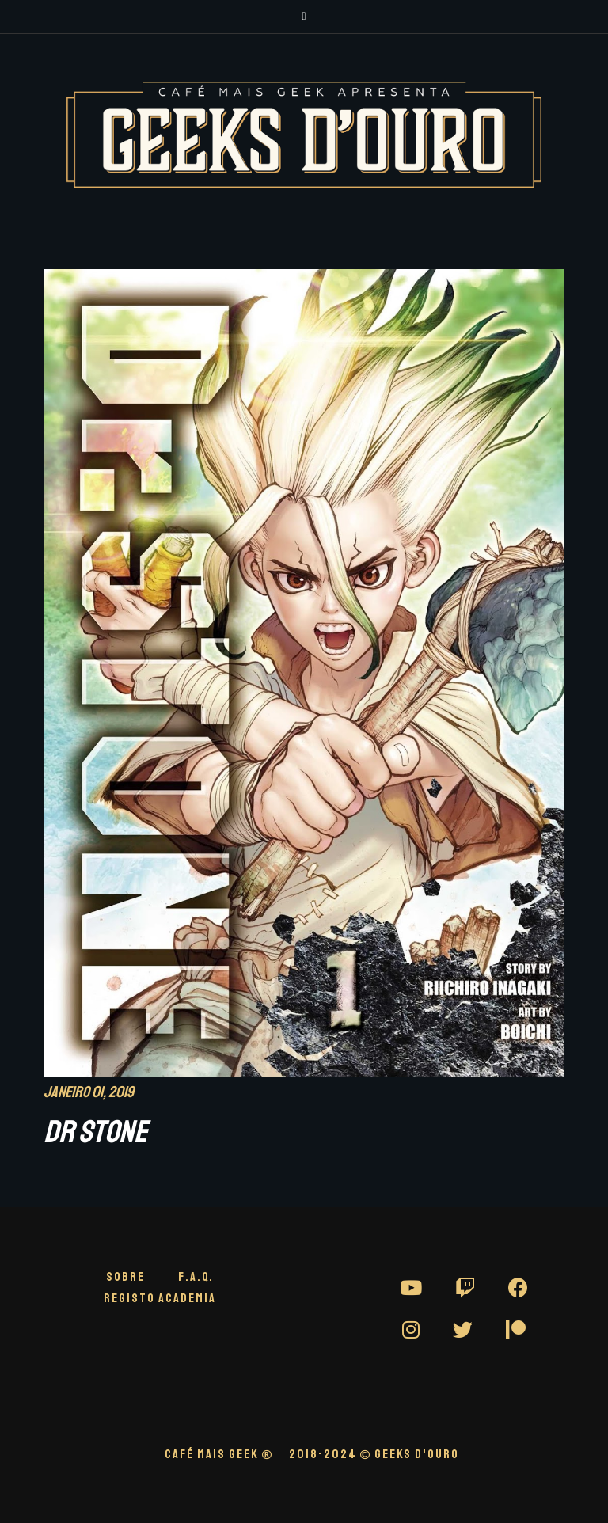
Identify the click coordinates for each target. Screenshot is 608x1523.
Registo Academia (160, 1298)
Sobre (125, 1277)
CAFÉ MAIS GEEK (219, 1454)
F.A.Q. (196, 1277)
